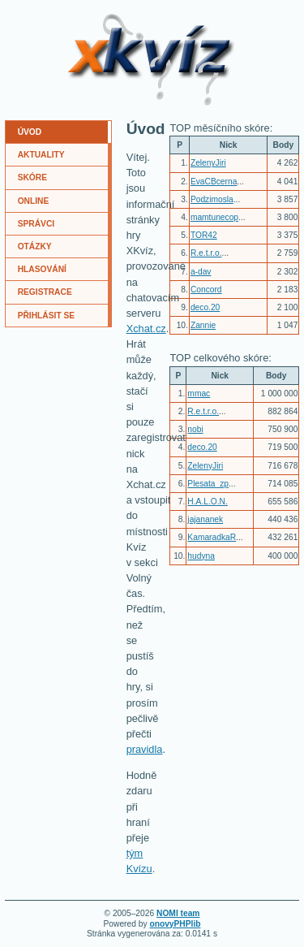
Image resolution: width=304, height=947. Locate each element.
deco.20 (205, 307)
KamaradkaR (211, 537)
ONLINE (33, 201)
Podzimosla (212, 199)
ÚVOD (30, 132)
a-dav (201, 271)
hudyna (201, 555)
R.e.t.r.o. (206, 253)
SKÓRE (32, 177)
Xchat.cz (146, 328)
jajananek (205, 519)
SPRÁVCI (36, 223)
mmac (198, 393)
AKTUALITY (41, 154)
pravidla (144, 749)
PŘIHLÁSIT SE (46, 315)
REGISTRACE (45, 292)
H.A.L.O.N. (207, 501)
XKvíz (95, 19)
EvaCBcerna (214, 181)
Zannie (203, 325)
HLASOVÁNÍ (42, 269)
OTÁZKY (35, 246)
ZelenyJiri (208, 162)
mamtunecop (214, 217)
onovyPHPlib (174, 923)
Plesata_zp (208, 483)
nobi (195, 429)
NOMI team (177, 913)
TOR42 (204, 235)
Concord (206, 289)
